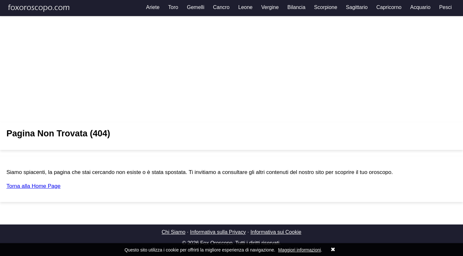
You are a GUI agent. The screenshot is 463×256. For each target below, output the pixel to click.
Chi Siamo (174, 232)
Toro (173, 7)
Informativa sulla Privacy (218, 232)
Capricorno (388, 7)
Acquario (420, 7)
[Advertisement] (231, 69)
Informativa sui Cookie (275, 232)
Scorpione (325, 7)
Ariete (152, 7)
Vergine (270, 7)
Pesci (445, 7)
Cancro (221, 7)
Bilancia (296, 7)
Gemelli (195, 7)
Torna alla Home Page (33, 186)
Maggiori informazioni (299, 249)
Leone (245, 7)
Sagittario (357, 7)
